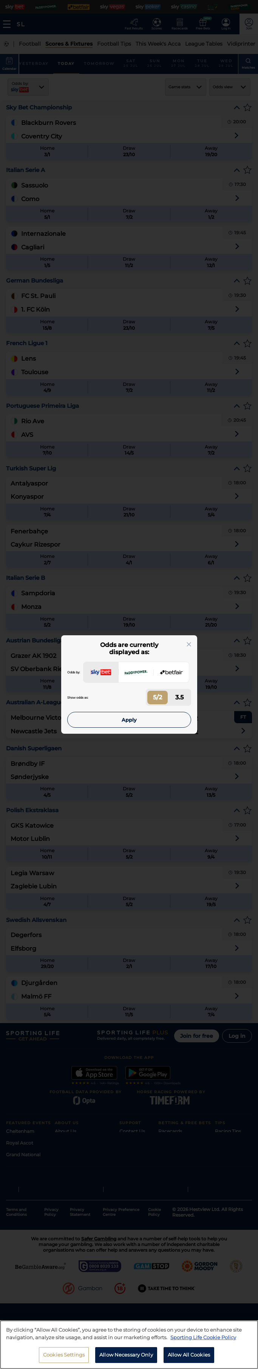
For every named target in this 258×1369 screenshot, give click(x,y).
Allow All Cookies (189, 1355)
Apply (129, 720)
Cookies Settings (64, 1355)
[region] (129, 1344)
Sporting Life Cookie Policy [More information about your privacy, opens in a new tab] (203, 1337)
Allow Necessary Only (126, 1355)
